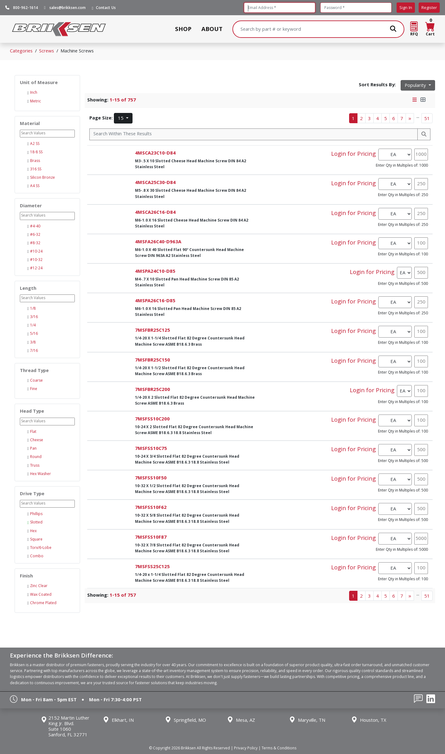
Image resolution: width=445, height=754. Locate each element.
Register (429, 8)
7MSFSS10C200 (152, 419)
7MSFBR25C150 (152, 361)
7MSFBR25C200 (152, 390)
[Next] (410, 118)
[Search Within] (253, 134)
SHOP (183, 29)
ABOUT (211, 29)
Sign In (405, 8)
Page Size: (101, 118)
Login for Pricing (353, 154)
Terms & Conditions (279, 748)
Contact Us (106, 8)
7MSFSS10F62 (151, 508)
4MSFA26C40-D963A (158, 242)
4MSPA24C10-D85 (155, 272)
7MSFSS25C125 (152, 567)
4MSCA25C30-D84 (155, 183)
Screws (46, 51)
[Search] (318, 29)
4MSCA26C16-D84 (155, 213)
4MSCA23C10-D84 (155, 154)
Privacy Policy (246, 748)
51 (427, 119)
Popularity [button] (416, 86)
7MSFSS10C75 (151, 449)
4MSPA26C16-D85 (155, 301)
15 (121, 119)
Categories (21, 51)
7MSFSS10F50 (151, 478)
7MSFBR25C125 (152, 331)
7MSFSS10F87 (151, 538)
